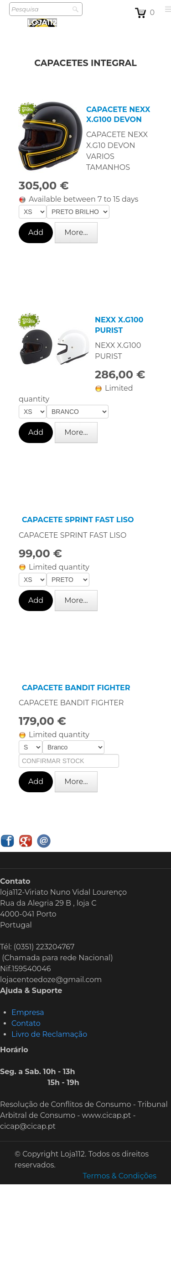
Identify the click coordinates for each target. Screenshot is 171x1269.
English (154, 842)
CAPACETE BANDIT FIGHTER (76, 687)
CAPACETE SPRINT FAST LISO (78, 519)
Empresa (27, 1012)
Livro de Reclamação (49, 1034)
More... (76, 232)
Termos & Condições (119, 1176)
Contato (26, 1023)
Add (35, 232)
